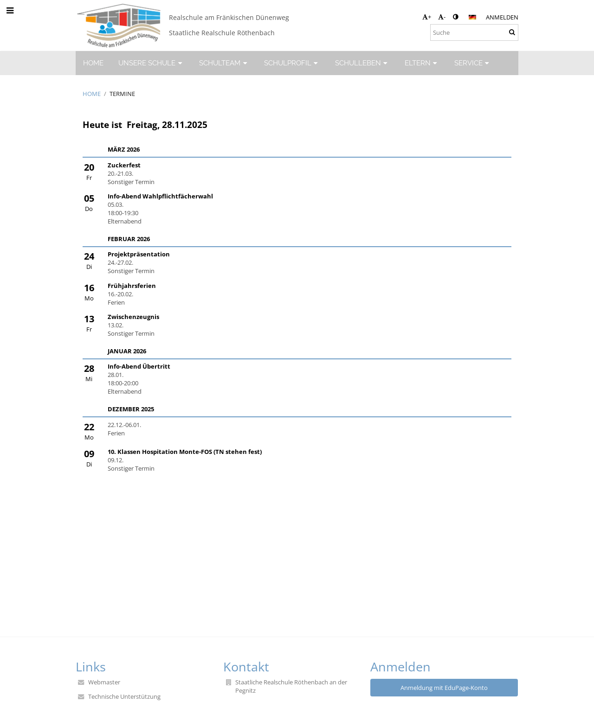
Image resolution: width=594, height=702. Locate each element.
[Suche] (474, 32)
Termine (122, 93)
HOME (92, 93)
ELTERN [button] (422, 63)
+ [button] (426, 17)
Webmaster (104, 682)
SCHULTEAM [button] (224, 63)
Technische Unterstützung (124, 696)
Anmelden (502, 17)
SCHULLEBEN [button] (362, 63)
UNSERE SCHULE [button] (151, 63)
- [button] (442, 17)
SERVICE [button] (472, 63)
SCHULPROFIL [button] (292, 63)
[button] (472, 17)
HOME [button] (93, 63)
